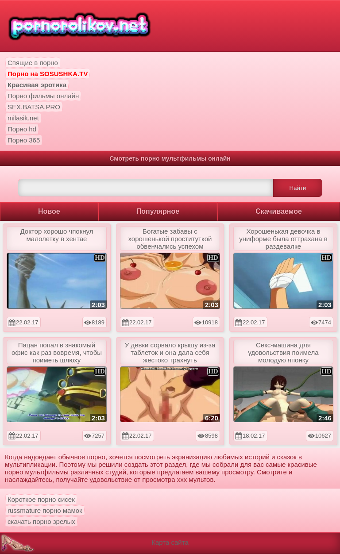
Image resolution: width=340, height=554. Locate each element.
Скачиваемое (278, 211)
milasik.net (23, 118)
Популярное (157, 211)
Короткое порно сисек (41, 499)
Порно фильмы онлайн (43, 96)
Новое (49, 211)
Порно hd (22, 129)
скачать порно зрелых (41, 521)
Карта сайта (170, 542)
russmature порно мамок (45, 510)
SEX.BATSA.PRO (34, 107)
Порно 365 (24, 140)
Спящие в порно (33, 62)
